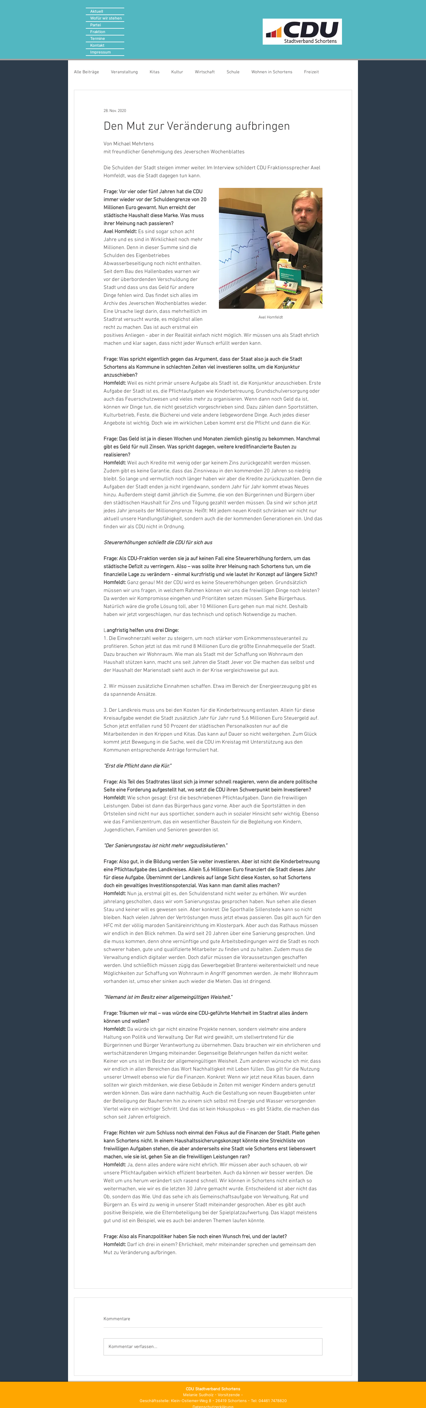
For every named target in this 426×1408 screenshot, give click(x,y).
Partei (95, 24)
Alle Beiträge (86, 72)
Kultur (177, 72)
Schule (233, 72)
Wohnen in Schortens (271, 72)
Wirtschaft (205, 72)
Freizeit (311, 72)
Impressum (100, 52)
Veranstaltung (124, 72)
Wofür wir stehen (106, 18)
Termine (97, 38)
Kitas (154, 72)
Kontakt (97, 45)
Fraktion (97, 31)
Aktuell (96, 11)
